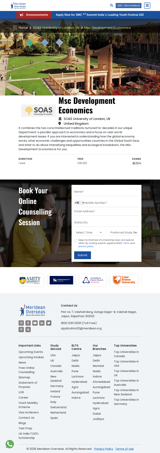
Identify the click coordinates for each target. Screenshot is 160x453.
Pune (75, 371)
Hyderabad (79, 382)
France (55, 397)
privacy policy (86, 246)
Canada (55, 366)
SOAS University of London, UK (56, 27)
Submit (82, 255)
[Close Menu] (147, 5)
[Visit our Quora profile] (28, 329)
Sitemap (24, 377)
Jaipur (76, 355)
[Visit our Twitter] (48, 323)
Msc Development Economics (107, 27)
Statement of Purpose (28, 385)
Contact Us (26, 418)
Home (23, 27)
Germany (57, 386)
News (22, 362)
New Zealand (55, 378)
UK (52, 361)
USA (53, 355)
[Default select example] (89, 232)
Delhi (75, 361)
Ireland (55, 391)
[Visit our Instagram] (21, 323)
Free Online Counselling (26, 370)
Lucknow (78, 376)
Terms (126, 243)
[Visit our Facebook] (28, 323)
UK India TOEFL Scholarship (29, 436)
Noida (75, 366)
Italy (53, 402)
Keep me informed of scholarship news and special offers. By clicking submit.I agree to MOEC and (106, 243)
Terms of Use (124, 449)
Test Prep (25, 428)
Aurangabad (80, 392)
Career (23, 398)
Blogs (22, 423)
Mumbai (98, 366)
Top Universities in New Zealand (126, 392)
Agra (75, 387)
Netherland (58, 413)
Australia (56, 371)
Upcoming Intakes (31, 357)
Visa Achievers (29, 412)
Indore (76, 398)
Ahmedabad (101, 382)
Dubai (97, 414)
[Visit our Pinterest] (21, 329)
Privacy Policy (103, 449)
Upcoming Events (31, 352)
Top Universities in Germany (126, 402)
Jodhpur (98, 419)
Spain (54, 418)
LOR (21, 392)
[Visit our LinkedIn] (42, 323)
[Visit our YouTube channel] (35, 323)
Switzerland (58, 407)
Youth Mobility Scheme (28, 405)
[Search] (111, 5)
